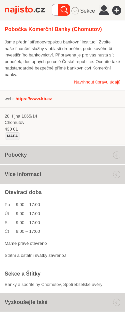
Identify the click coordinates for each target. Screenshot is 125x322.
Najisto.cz (28, 10)
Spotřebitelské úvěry (82, 284)
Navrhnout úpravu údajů (97, 82)
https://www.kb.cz (33, 98)
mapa (12, 136)
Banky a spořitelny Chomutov (33, 284)
